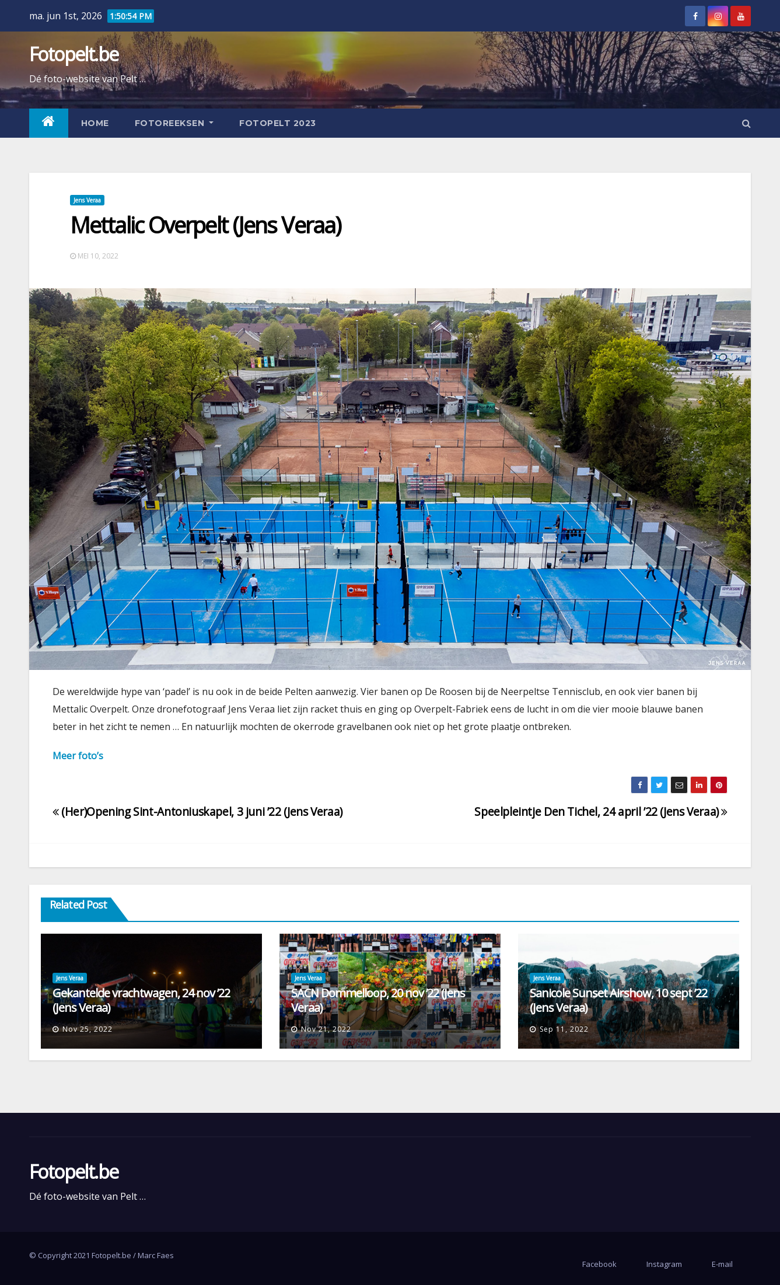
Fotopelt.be (73, 54)
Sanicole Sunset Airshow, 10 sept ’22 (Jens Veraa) (618, 1000)
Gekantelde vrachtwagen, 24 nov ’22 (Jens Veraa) (141, 1000)
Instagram (664, 1264)
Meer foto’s (78, 755)
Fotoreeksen (174, 123)
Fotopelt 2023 (277, 123)
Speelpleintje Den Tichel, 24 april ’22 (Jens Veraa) (600, 811)
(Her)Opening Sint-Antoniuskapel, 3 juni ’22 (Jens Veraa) (197, 811)
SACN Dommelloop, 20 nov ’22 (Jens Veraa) (378, 1000)
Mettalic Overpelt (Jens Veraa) (205, 224)
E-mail (722, 1264)
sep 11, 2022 (564, 1029)
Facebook (599, 1264)
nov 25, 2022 (87, 1029)
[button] (746, 123)
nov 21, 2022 (326, 1029)
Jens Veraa (87, 200)
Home (95, 123)
